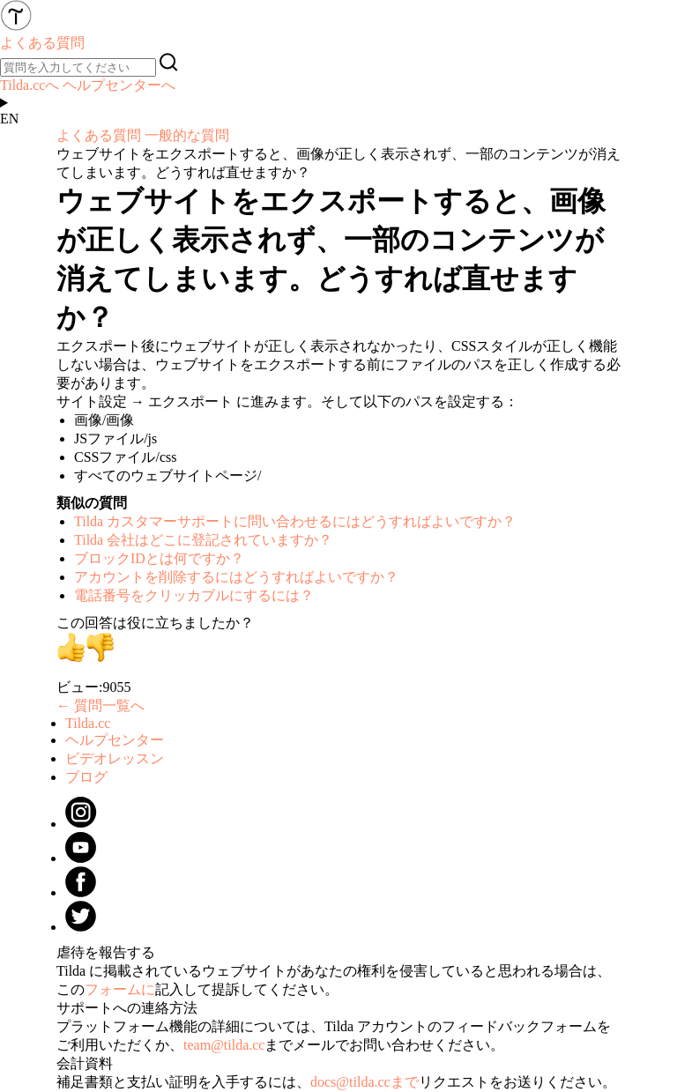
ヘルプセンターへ (119, 85)
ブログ (86, 776)
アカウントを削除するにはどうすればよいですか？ (236, 576)
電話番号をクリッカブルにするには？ (194, 595)
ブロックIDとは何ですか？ (159, 558)
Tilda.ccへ (29, 85)
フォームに (120, 989)
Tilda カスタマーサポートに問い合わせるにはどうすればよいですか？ (295, 521)
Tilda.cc (87, 723)
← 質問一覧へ (100, 705)
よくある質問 (98, 135)
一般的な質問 (187, 135)
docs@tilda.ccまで (364, 1081)
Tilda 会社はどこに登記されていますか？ (203, 539)
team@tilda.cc (223, 1044)
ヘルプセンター (114, 739)
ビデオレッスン (114, 758)
